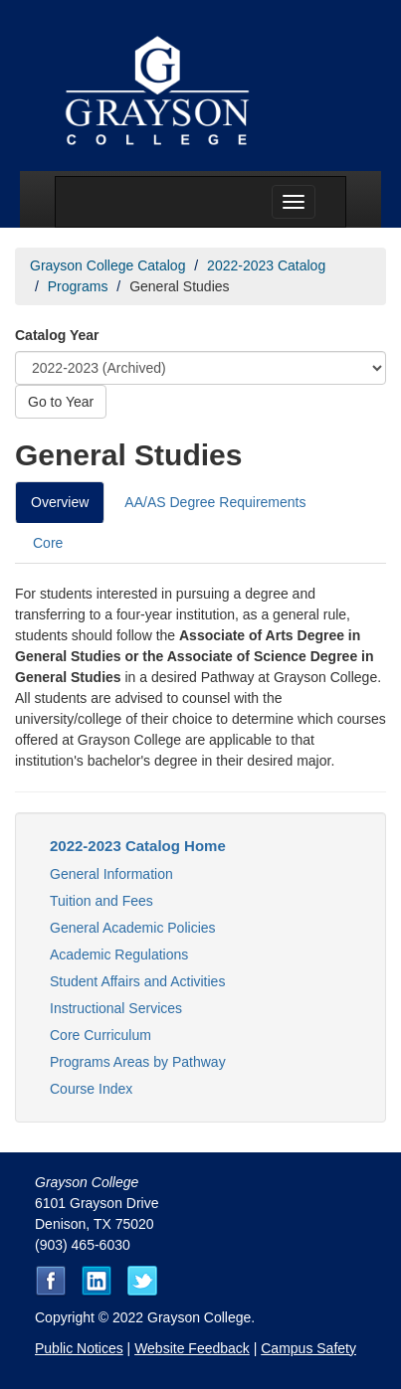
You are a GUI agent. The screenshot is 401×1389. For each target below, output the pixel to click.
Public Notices (79, 1348)
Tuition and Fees (101, 901)
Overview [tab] (60, 502)
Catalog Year (57, 335)
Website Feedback (192, 1348)
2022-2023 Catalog (266, 265)
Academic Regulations (119, 954)
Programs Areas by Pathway (138, 1062)
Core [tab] (48, 543)
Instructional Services (116, 1008)
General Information (111, 874)
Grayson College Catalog (107, 265)
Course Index (91, 1089)
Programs (78, 286)
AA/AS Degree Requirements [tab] (214, 502)
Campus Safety (308, 1348)
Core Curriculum (100, 1035)
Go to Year (61, 402)
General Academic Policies (133, 928)
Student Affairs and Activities (137, 981)
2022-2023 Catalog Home (138, 845)
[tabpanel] (200, 688)
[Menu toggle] (293, 202)
